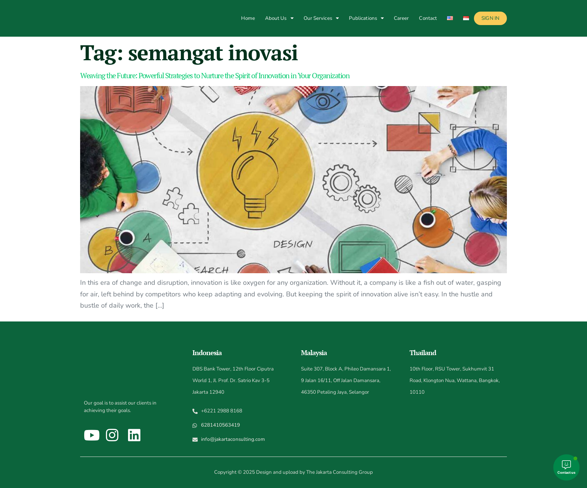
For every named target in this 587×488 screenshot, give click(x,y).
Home (248, 18)
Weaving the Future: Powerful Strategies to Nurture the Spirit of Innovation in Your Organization (214, 75)
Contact (428, 18)
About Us (279, 18)
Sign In (490, 18)
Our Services (321, 18)
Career (401, 18)
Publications (366, 18)
